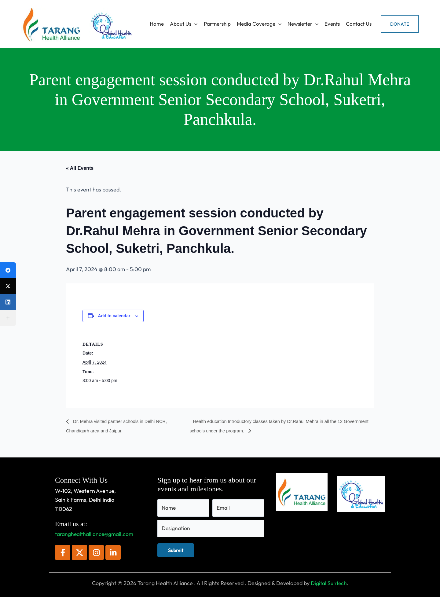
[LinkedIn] (8, 302)
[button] (400, 24)
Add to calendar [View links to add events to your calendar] (114, 315)
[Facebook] (8, 270)
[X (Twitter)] (8, 286)
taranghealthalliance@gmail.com (95, 534)
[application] (194, 24)
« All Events (80, 168)
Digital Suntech (328, 583)
